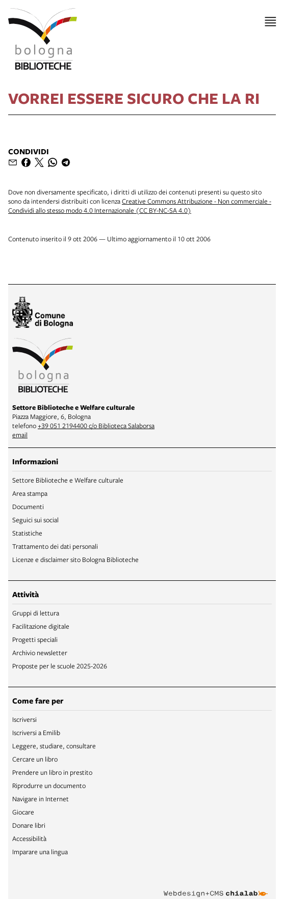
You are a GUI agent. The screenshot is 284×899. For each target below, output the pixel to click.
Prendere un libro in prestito (52, 772)
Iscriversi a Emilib (36, 732)
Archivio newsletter (39, 652)
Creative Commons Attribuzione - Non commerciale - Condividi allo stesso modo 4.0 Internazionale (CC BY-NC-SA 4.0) (139, 205)
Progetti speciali (35, 639)
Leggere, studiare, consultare (54, 745)
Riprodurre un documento (49, 785)
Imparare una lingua (40, 851)
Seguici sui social (35, 519)
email (20, 434)
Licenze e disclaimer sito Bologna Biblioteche (75, 559)
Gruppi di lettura (35, 612)
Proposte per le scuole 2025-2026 (59, 665)
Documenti (28, 506)
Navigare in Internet (40, 798)
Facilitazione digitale (40, 626)
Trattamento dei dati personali (55, 546)
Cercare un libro (35, 759)
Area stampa (29, 493)
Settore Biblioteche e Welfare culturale (67, 480)
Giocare (23, 812)
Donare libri (28, 825)
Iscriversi (24, 719)
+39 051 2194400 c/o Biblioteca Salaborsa (96, 425)
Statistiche (27, 533)
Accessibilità (29, 838)
